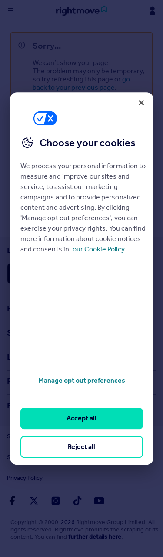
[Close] (141, 102)
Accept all (81, 418)
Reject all (81, 447)
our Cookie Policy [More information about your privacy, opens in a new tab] (99, 249)
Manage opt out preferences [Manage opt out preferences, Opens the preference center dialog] (81, 380)
